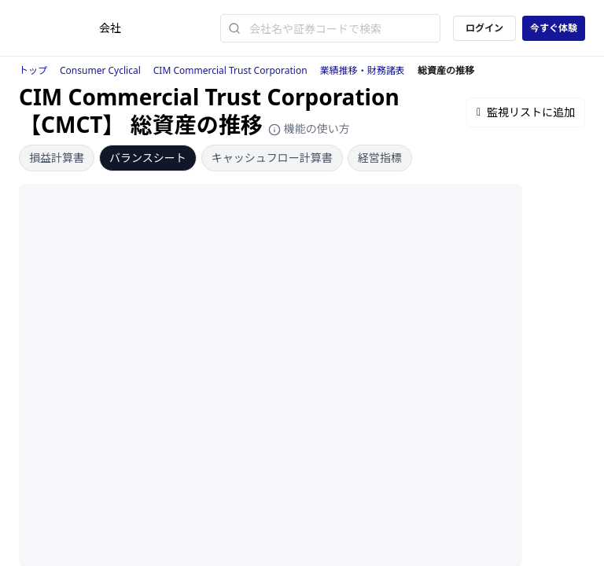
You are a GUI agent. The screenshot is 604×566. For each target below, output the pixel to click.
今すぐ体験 (553, 28)
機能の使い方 (309, 128)
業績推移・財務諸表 (362, 70)
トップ (33, 70)
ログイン (484, 28)
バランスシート (147, 157)
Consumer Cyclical (100, 70)
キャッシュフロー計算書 (272, 157)
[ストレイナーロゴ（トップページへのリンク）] (59, 28)
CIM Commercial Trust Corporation (230, 70)
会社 (110, 27)
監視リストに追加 (526, 112)
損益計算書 (56, 157)
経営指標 (380, 157)
